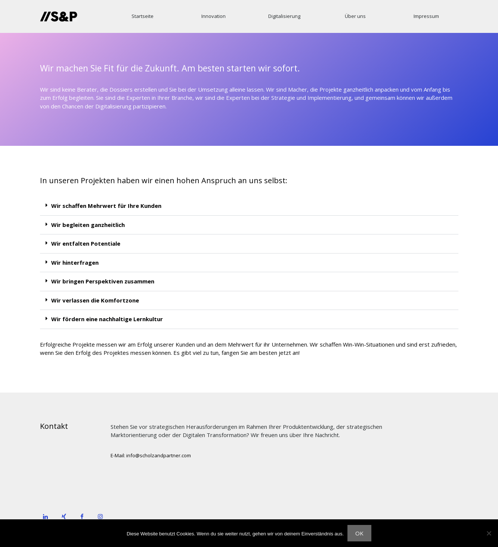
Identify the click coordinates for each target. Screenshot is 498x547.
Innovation (213, 16)
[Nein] (488, 533)
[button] (249, 206)
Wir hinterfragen (75, 262)
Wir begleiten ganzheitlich (88, 224)
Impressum (426, 16)
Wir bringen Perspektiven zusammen (102, 281)
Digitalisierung (284, 16)
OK (359, 533)
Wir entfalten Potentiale (85, 243)
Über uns (355, 16)
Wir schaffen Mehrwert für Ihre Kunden (106, 205)
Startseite (143, 16)
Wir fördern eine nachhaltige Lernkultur (107, 319)
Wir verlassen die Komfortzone (95, 300)
